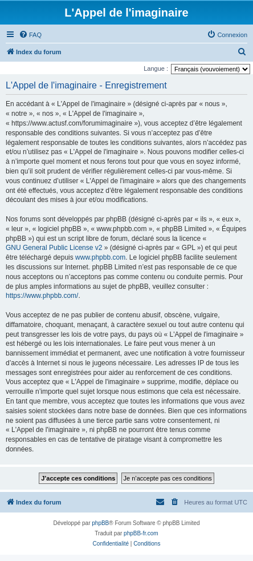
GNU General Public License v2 (54, 248)
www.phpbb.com (100, 257)
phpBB (100, 523)
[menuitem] (30, 35)
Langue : (156, 68)
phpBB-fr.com (141, 533)
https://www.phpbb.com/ (42, 296)
